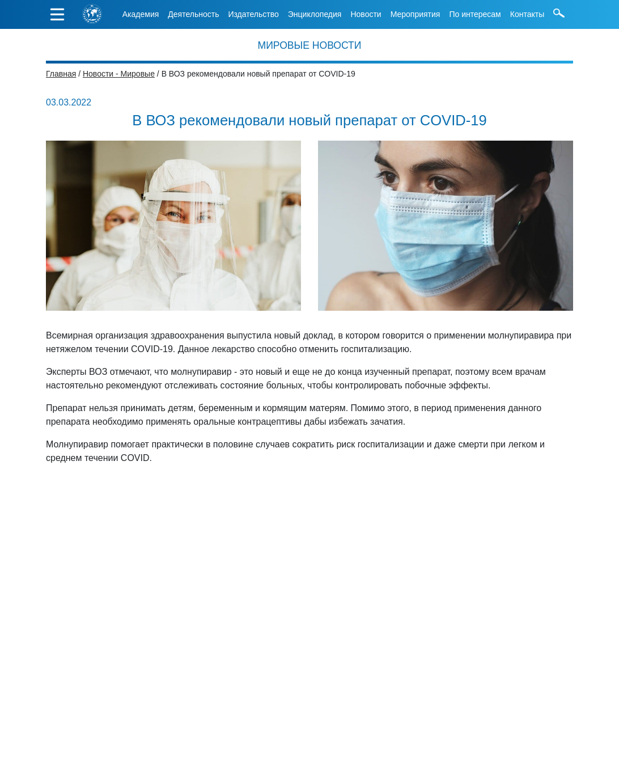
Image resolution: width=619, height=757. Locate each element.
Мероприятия (415, 14)
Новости (365, 14)
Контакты (527, 14)
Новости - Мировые (119, 73)
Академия (140, 14)
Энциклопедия (315, 14)
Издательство (253, 14)
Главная (61, 73)
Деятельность (193, 14)
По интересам (475, 14)
